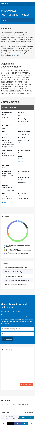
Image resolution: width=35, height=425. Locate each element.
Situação (21, 113)
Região (20, 156)
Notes (4, 202)
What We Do (4, 3)
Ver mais (17, 55)
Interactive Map (26, 384)
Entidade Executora (24, 150)
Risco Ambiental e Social (24, 178)
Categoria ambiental (25, 171)
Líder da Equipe (23, 119)
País (3, 132)
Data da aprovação (8, 138)
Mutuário (6, 125)
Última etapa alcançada (6, 195)
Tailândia (5, 134)
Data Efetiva (22, 138)
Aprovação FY (7, 165)
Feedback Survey (26, 417)
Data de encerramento (7, 187)
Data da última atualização (23, 195)
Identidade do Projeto (7, 114)
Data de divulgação (24, 132)
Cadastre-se (8, 339)
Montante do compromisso (6, 172)
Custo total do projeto (7, 151)
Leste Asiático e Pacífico (23, 160)
